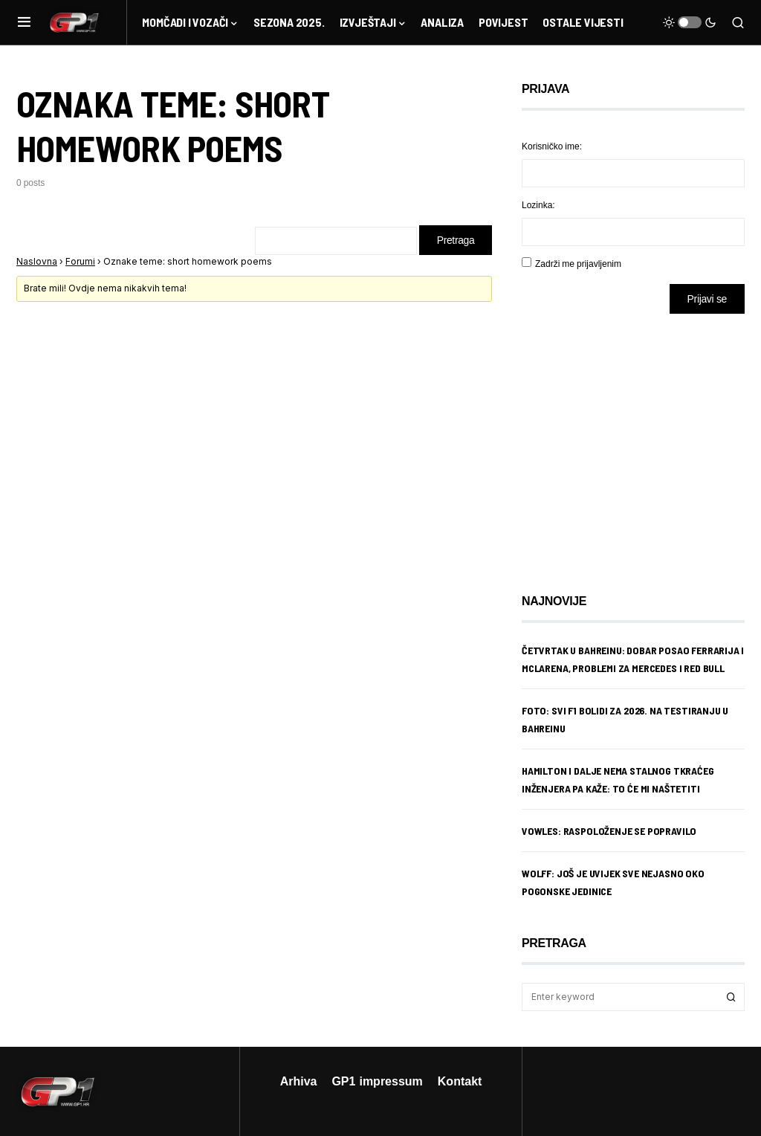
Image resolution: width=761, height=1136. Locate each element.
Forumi (80, 261)
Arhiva (298, 1081)
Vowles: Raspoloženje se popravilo (609, 830)
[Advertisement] (641, 442)
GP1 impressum (376, 1081)
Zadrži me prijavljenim (578, 263)
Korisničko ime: (552, 146)
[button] (24, 22)
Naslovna (36, 261)
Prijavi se (707, 298)
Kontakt (460, 1081)
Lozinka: (538, 204)
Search (731, 997)
